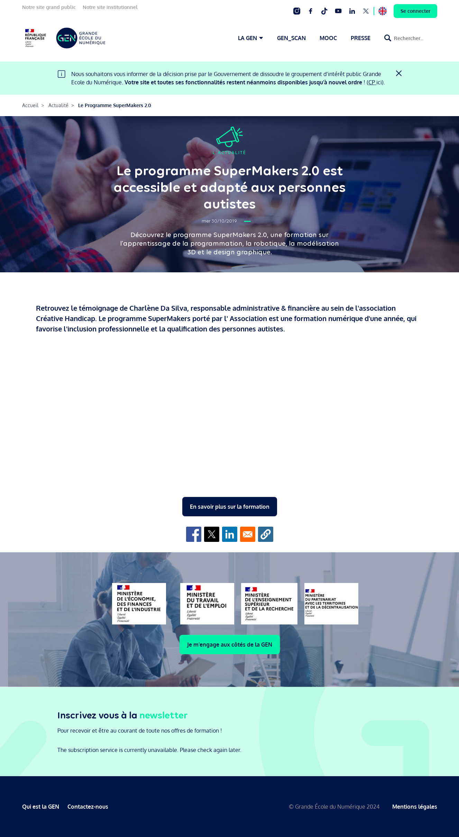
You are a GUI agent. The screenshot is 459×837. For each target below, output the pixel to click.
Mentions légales (414, 806)
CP (372, 82)
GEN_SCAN (291, 38)
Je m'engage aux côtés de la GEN (229, 644)
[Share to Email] (247, 534)
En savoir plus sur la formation (229, 506)
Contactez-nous (87, 806)
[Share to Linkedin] (229, 534)
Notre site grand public (49, 7)
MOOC (328, 38)
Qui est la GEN (40, 806)
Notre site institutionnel (110, 7)
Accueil (30, 105)
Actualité (58, 105)
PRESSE (360, 38)
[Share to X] (211, 534)
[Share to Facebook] (193, 534)
